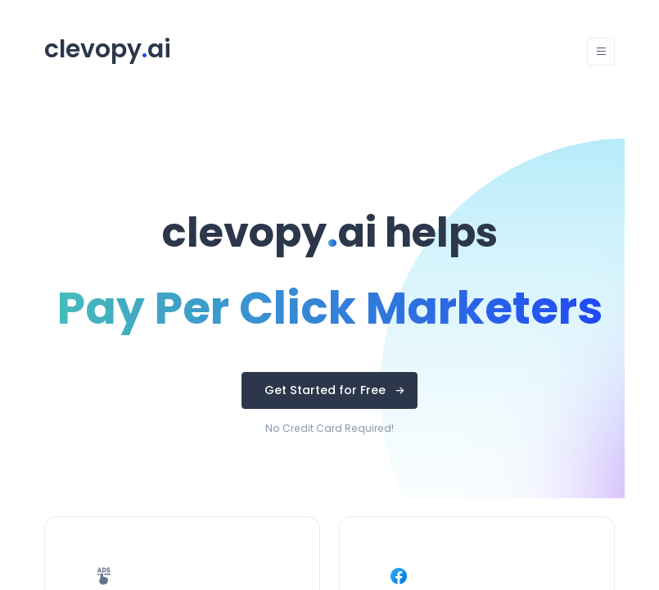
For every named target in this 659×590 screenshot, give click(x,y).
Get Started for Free (325, 390)
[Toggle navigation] (601, 52)
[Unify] (107, 52)
